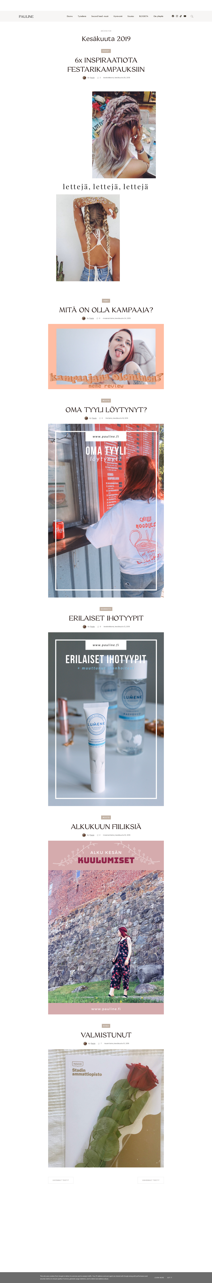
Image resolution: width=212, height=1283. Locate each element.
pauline (26, 6)
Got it (169, 1277)
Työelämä (82, 5)
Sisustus (130, 5)
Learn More (159, 1277)
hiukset (106, 40)
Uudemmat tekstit (61, 1169)
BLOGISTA (143, 5)
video (106, 290)
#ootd (106, 390)
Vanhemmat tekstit (150, 1169)
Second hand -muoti (99, 5)
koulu (106, 1015)
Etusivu (69, 5)
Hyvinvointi (118, 5)
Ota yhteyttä (158, 5)
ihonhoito (106, 598)
